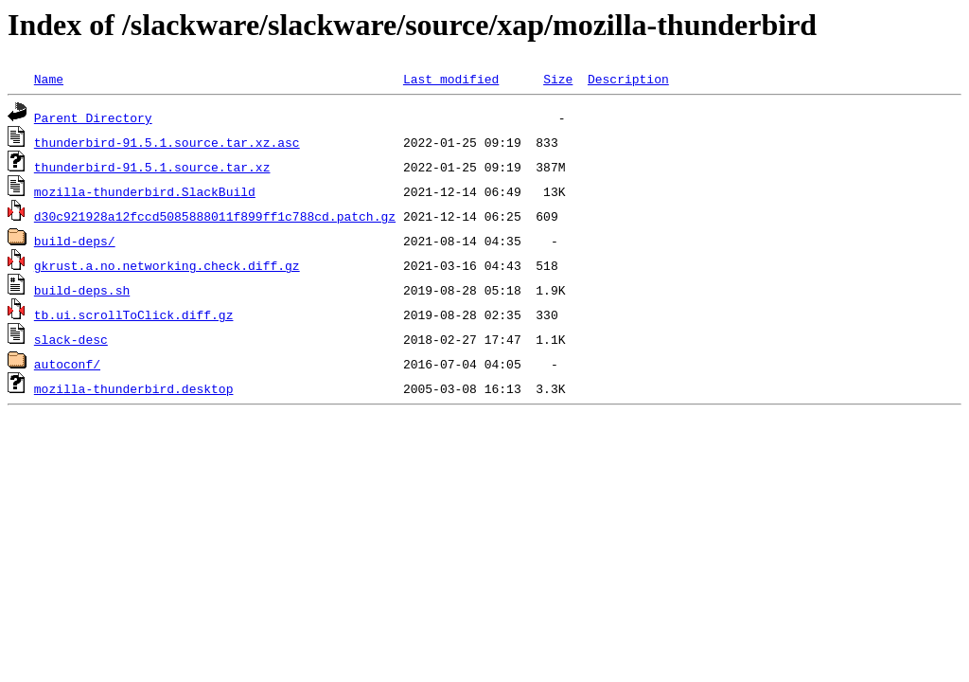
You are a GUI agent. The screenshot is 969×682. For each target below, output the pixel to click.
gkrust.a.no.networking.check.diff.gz (167, 265)
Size (558, 78)
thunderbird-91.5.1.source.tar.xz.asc (167, 142)
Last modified (451, 78)
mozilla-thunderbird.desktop (134, 388)
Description (628, 78)
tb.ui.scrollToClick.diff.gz (134, 314)
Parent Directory (93, 117)
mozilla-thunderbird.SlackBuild (144, 191)
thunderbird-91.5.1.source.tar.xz (152, 166)
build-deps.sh (82, 289)
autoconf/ (67, 363)
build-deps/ (74, 240)
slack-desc (71, 339)
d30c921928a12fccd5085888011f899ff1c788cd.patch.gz (215, 215)
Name (48, 78)
